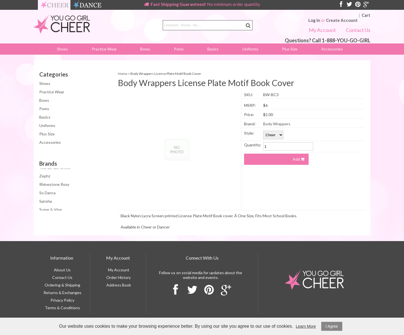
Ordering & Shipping (62, 285)
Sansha (45, 202)
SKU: (248, 94)
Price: (249, 114)
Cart (366, 15)
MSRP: (250, 105)
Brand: (250, 123)
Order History (118, 277)
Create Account (342, 20)
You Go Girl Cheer (55, 168)
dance (87, 5)
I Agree (331, 326)
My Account (322, 30)
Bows (145, 49)
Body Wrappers (276, 123)
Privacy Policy (62, 300)
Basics (213, 49)
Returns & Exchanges (62, 292)
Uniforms (250, 49)
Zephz (44, 177)
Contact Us (358, 30)
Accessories (332, 49)
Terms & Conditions (62, 307)
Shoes (62, 49)
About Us (62, 269)
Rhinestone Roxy (54, 185)
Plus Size (289, 49)
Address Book (118, 285)
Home (122, 73)
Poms (179, 49)
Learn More (306, 326)
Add (298, 159)
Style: (249, 133)
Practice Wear (104, 49)
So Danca (47, 193)
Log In (314, 20)
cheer (55, 5)
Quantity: (252, 144)
